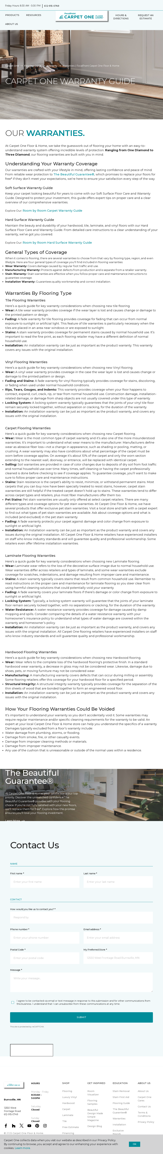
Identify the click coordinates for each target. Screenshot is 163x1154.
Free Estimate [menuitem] (70, 1127)
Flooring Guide (32, 65)
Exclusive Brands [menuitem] (118, 1132)
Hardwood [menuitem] (68, 1103)
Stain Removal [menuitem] (121, 1091)
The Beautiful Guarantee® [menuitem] (121, 1111)
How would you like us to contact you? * (32, 909)
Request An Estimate (146, 17)
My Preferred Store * (95, 950)
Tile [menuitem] (64, 1121)
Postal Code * (17, 950)
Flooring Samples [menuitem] (92, 1102)
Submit (81, 1017)
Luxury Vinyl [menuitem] (69, 1097)
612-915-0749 (51, 5)
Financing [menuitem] (68, 1133)
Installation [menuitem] (119, 1124)
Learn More (15, 821)
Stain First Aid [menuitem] (121, 1097)
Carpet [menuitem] (66, 1109)
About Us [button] (11, 24)
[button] (111, 25)
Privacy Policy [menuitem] (146, 1122)
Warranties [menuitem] (119, 1118)
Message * (16, 970)
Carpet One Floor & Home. (28, 1133)
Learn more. (22, 1148)
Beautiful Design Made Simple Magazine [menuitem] (95, 1115)
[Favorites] (115, 25)
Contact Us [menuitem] (144, 1106)
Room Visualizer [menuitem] (93, 1093)
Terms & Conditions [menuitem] (144, 1114)
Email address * (92, 929)
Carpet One (12, 65)
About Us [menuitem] (143, 1091)
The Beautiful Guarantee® (73, 174)
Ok (134, 1144)
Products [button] (12, 15)
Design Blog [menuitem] (94, 1126)
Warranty (52, 65)
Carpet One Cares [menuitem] (144, 1099)
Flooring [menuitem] (67, 1091)
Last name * (90, 873)
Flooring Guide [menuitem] (121, 1103)
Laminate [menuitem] (67, 1115)
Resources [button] (33, 15)
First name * (17, 873)
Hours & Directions (120, 17)
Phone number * (19, 929)
